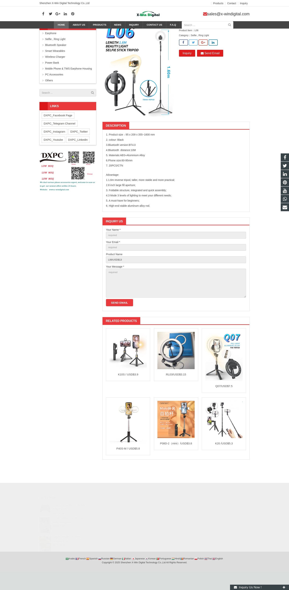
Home (195, 31)
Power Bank (52, 76)
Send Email (210, 66)
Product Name (114, 268)
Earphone (50, 46)
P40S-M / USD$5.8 (128, 465)
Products (206, 31)
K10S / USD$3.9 (128, 391)
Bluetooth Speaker (55, 58)
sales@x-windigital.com (228, 14)
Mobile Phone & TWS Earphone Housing (68, 82)
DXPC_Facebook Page (58, 128)
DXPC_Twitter (79, 144)
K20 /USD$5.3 (224, 460)
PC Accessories (54, 87)
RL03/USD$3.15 (176, 391)
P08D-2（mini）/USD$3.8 (176, 460)
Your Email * (113, 255)
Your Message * (115, 281)
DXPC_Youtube (53, 153)
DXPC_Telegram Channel (59, 136)
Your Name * (113, 243)
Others (49, 93)
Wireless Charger (55, 70)
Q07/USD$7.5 (223, 403)
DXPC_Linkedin (78, 153)
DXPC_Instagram (54, 144)
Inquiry (187, 66)
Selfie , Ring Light (224, 31)
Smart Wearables (55, 64)
